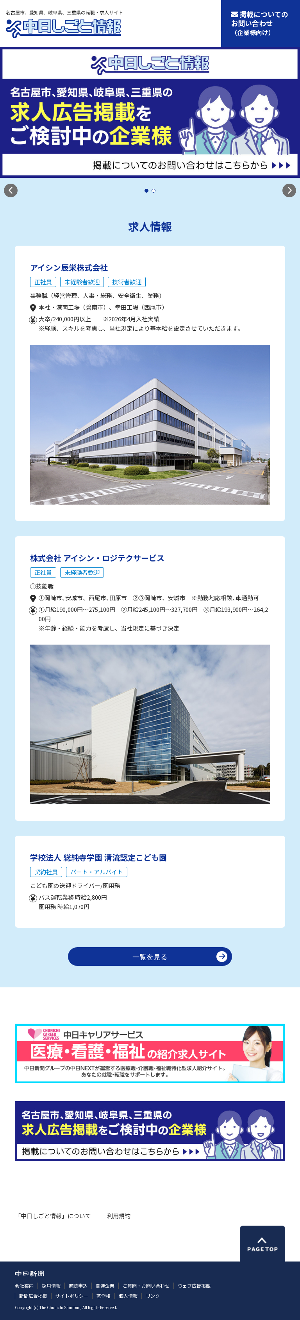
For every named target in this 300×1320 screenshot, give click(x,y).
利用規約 (118, 1216)
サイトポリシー (71, 1295)
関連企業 (105, 1285)
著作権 (103, 1295)
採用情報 (51, 1285)
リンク (153, 1295)
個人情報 (128, 1295)
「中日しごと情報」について (53, 1216)
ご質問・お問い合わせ (146, 1285)
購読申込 (78, 1285)
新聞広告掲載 (33, 1295)
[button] (11, 190)
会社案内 (24, 1285)
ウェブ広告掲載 (194, 1285)
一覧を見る (150, 956)
